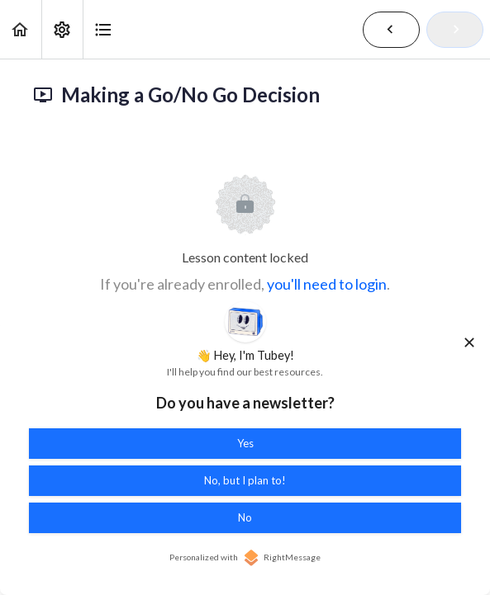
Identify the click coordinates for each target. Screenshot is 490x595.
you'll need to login (327, 284)
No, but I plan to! (245, 480)
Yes (245, 443)
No (245, 517)
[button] (20, 29)
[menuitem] (62, 29)
